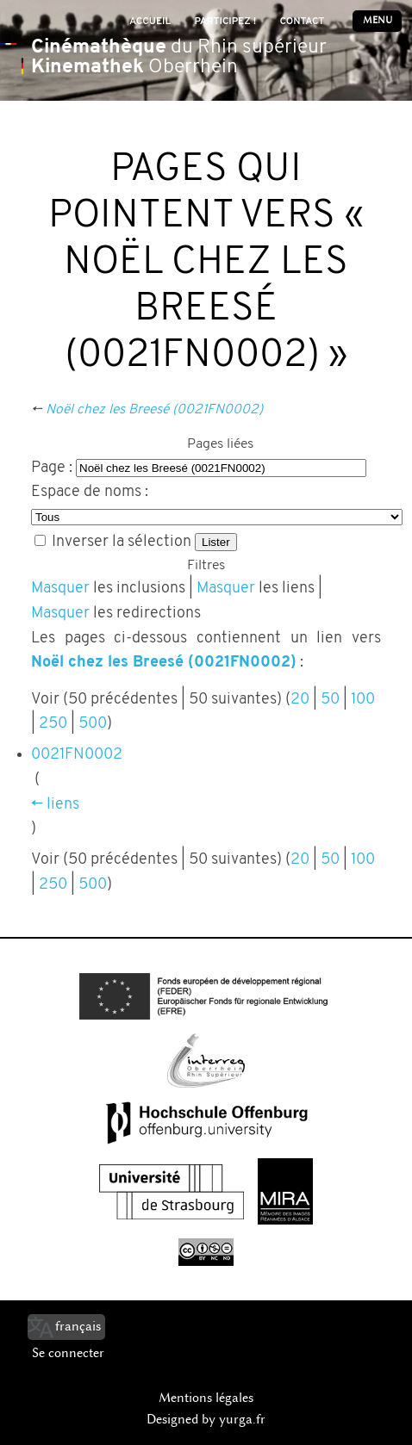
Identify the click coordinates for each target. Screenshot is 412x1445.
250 (53, 724)
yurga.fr (242, 1419)
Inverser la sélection (121, 542)
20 (299, 699)
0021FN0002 (76, 755)
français (78, 1326)
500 (92, 724)
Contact (301, 22)
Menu (377, 20)
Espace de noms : (89, 492)
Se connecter (68, 1353)
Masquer (60, 588)
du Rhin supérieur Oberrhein (179, 58)
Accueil (150, 22)
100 (363, 699)
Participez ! (225, 22)
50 (330, 699)
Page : (51, 468)
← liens (55, 805)
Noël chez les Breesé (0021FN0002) (154, 410)
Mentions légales (206, 1397)
